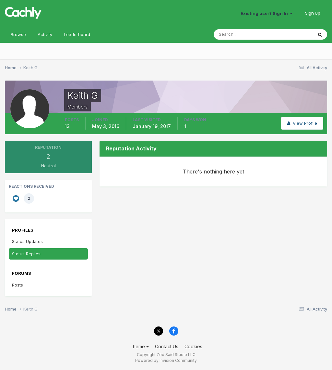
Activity (45, 34)
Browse (18, 34)
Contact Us (166, 346)
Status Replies (26, 253)
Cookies (193, 346)
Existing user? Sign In (266, 13)
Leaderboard (77, 34)
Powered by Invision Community (166, 360)
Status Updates (27, 241)
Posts (17, 284)
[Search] (242, 34)
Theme (139, 346)
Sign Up (312, 13)
